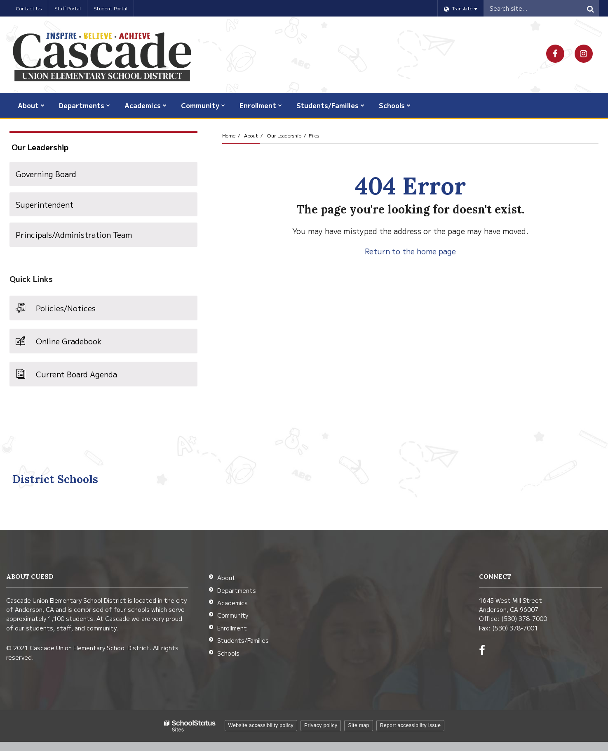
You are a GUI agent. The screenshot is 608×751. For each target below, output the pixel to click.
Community (232, 615)
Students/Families (243, 640)
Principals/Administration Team (74, 234)
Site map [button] (358, 725)
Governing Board (46, 173)
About (251, 135)
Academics (232, 603)
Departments (236, 590)
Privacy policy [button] (320, 725)
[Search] (590, 8)
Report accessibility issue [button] (410, 725)
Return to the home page (410, 251)
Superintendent (44, 204)
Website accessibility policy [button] (261, 725)
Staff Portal (67, 8)
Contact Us (29, 8)
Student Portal (110, 8)
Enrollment (232, 628)
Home (228, 135)
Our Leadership (284, 135)
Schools (228, 653)
